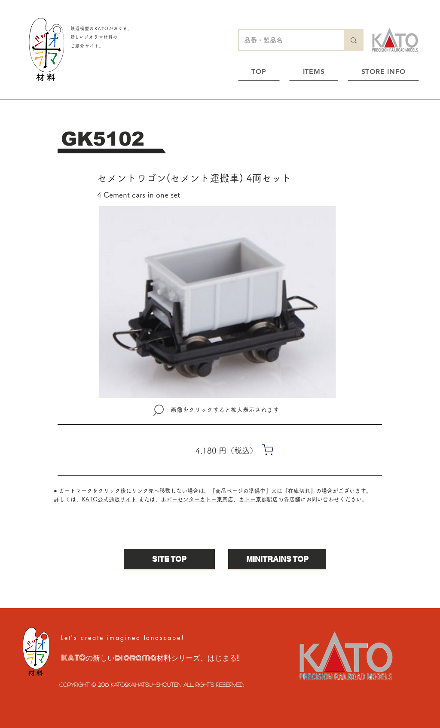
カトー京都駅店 (258, 499)
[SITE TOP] (169, 559)
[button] (217, 302)
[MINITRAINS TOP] (277, 559)
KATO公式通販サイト (109, 499)
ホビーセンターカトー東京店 (197, 499)
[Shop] (267, 449)
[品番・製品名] (285, 40)
